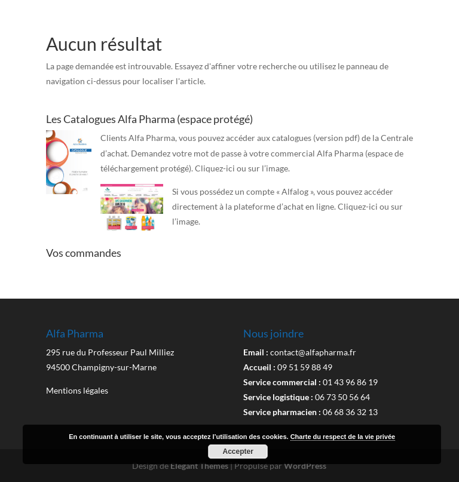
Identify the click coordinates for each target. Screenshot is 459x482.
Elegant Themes (199, 465)
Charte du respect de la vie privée (342, 436)
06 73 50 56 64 (342, 397)
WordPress (305, 465)
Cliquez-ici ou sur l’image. (242, 168)
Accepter (238, 451)
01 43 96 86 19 (350, 382)
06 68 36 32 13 (350, 412)
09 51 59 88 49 (304, 367)
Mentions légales (77, 390)
